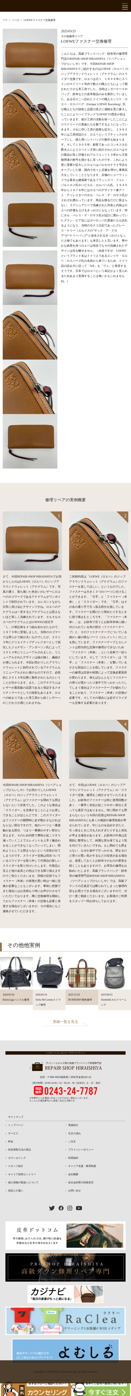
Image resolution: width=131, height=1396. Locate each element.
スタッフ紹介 (15, 1166)
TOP (5, 20)
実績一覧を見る (65, 1022)
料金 (10, 1141)
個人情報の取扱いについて (23, 1182)
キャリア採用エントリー (22, 1174)
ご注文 (72, 1141)
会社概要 (73, 1174)
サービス (13, 1133)
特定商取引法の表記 (19, 1149)
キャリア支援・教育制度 (82, 1166)
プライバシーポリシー (81, 1149)
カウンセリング (17, 1157)
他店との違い (15, 1190)
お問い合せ (74, 1190)
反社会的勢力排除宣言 (81, 1182)
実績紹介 (73, 1125)
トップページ (15, 1125)
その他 (15, 20)
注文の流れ (74, 1133)
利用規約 (73, 1157)
